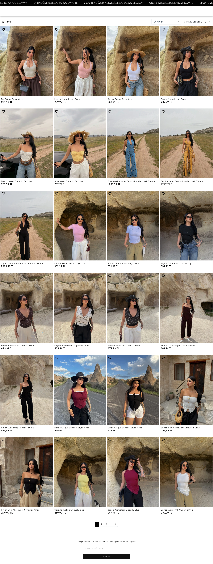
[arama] (205, 11)
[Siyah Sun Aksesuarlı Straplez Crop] (26, 472)
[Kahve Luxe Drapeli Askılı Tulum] (186, 308)
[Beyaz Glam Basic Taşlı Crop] (133, 225)
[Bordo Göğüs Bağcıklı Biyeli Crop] (80, 390)
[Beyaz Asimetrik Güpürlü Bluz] (186, 472)
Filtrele (6, 21)
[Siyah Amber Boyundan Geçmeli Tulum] (26, 225)
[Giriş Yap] (191, 11)
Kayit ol (106, 556)
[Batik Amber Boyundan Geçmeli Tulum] (186, 143)
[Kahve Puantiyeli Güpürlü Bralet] (26, 308)
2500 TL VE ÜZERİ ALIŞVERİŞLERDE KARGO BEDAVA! (121, 2)
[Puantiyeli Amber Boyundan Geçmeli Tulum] (133, 143)
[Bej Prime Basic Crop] (26, 61)
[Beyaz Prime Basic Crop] (133, 61)
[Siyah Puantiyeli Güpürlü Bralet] (133, 308)
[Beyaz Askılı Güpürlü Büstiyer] (26, 143)
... (110, 524)
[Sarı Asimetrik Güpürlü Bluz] (80, 472)
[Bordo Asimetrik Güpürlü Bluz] (133, 472)
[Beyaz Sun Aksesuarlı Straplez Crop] (186, 390)
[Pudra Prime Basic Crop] (80, 61)
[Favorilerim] (184, 11)
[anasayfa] (106, 11)
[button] (27, 11)
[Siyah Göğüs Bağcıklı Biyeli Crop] (133, 390)
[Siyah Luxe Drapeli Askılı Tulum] (26, 390)
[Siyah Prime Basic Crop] (186, 61)
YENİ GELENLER (10, 11)
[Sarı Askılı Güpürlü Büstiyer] (80, 143)
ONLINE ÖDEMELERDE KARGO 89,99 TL (63, 2)
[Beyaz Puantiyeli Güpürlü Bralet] (80, 308)
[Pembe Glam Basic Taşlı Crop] (80, 225)
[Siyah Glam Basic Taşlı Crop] (186, 225)
